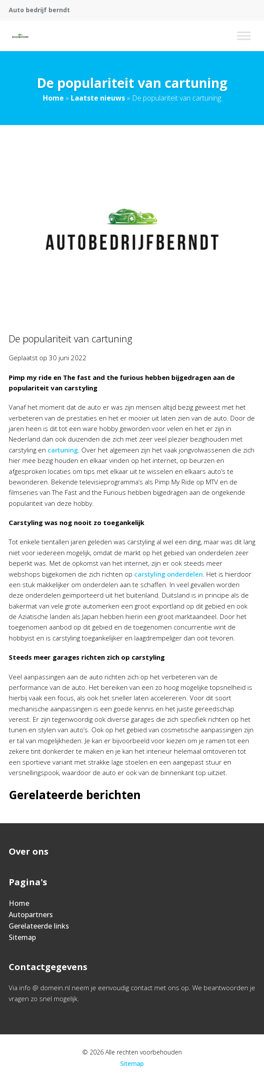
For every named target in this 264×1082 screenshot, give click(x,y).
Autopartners (31, 914)
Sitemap (22, 937)
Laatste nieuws (98, 98)
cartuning (63, 449)
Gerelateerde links (39, 926)
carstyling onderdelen (168, 574)
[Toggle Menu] (244, 35)
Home (53, 98)
